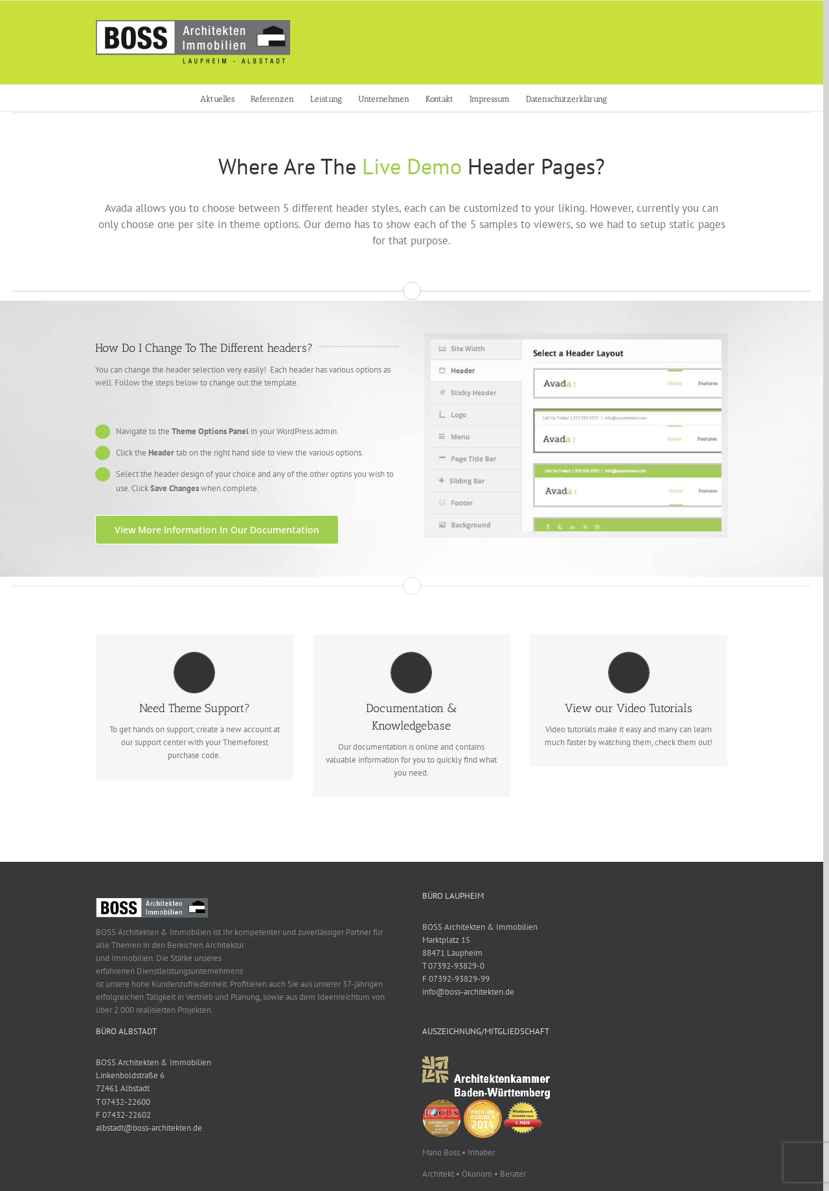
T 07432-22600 (123, 1101)
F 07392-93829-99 (456, 978)
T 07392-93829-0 (453, 965)
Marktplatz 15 (446, 939)
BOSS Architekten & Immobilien (480, 926)
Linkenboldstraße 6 (130, 1075)
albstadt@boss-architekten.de (149, 1127)
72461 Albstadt (123, 1088)
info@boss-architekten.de (468, 991)
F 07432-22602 (123, 1114)
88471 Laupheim (452, 952)
